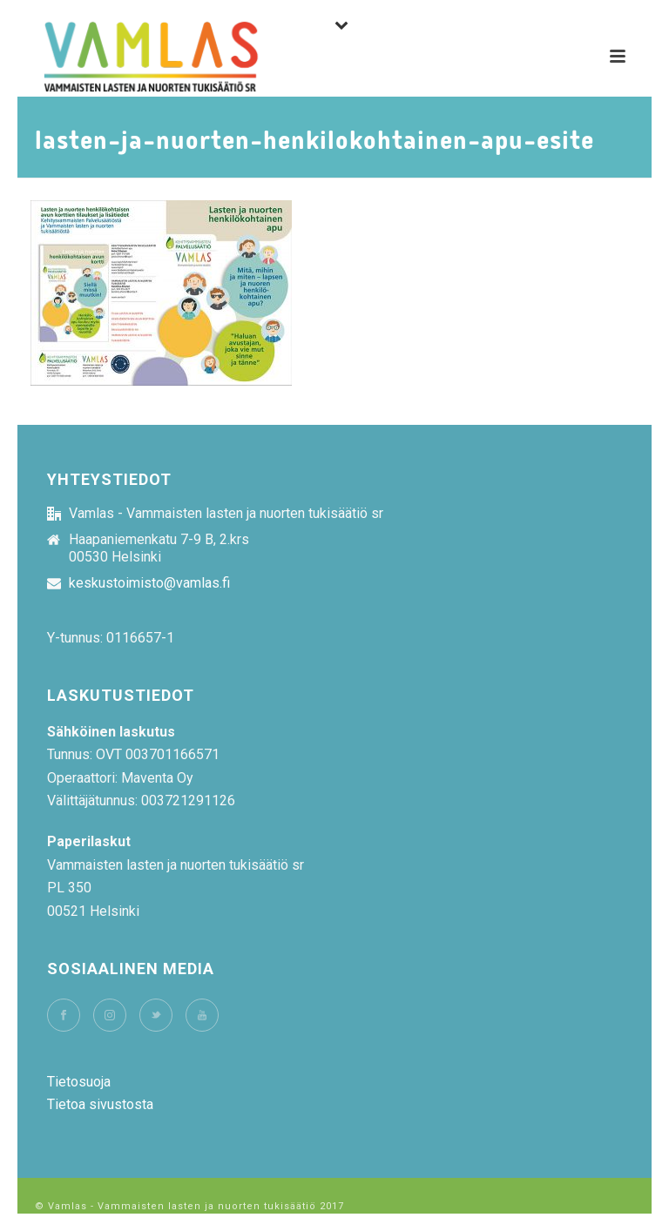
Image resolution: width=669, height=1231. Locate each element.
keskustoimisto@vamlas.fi (149, 583)
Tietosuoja (79, 1081)
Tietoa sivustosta (100, 1104)
